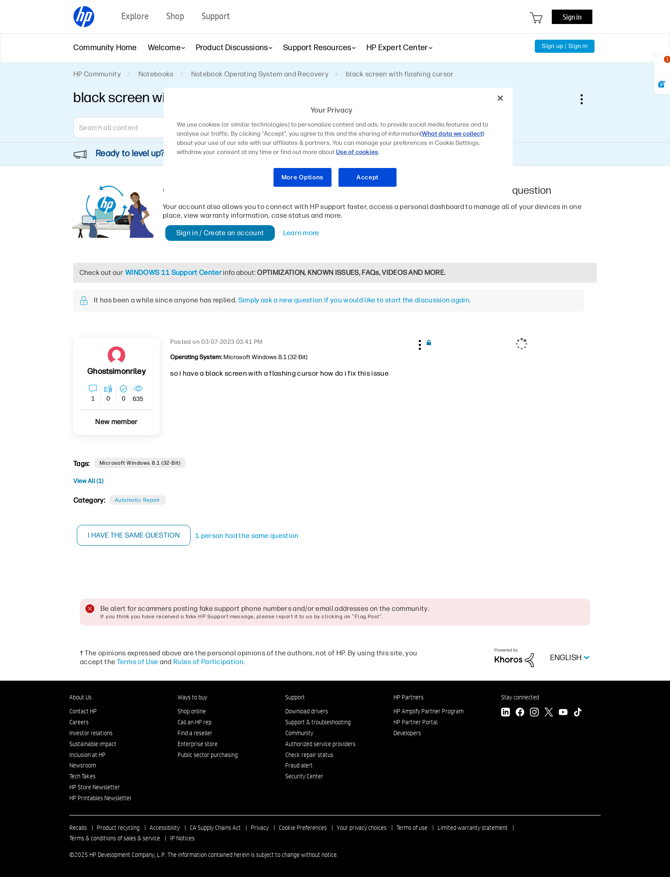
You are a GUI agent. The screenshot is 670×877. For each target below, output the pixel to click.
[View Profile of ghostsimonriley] (116, 371)
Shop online (192, 711)
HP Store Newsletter (94, 787)
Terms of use (412, 828)
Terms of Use (137, 662)
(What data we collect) (452, 133)
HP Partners (408, 697)
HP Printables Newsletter (100, 798)
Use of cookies (357, 152)
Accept (367, 177)
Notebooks (156, 74)
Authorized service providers (320, 744)
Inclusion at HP (87, 755)
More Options (302, 177)
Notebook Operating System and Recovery (259, 74)
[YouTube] (563, 713)
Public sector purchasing (208, 755)
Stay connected (520, 697)
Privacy (260, 828)
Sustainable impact (92, 744)
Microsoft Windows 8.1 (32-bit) (139, 463)
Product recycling (118, 828)
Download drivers (306, 711)
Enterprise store (198, 744)
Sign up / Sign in (565, 46)
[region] (338, 143)
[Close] (500, 98)
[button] (419, 343)
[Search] (136, 127)
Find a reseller (195, 733)
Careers (79, 722)
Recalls (78, 828)
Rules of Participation (208, 662)
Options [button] (586, 99)
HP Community (97, 74)
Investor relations (91, 733)
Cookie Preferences (303, 828)
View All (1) (88, 481)
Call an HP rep (195, 722)
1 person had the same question (247, 535)
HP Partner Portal (415, 722)
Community (299, 733)
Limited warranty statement (473, 828)
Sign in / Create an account (220, 233)
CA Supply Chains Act (215, 828)
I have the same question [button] (134, 535)
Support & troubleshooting (318, 722)
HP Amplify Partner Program (428, 711)
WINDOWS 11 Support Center (173, 272)
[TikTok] (577, 713)
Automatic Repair (138, 500)
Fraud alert (299, 765)
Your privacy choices (361, 828)
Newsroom (82, 765)
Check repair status (309, 755)
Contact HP (83, 711)
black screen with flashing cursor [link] (400, 74)
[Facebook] (520, 713)
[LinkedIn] (505, 713)
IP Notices (182, 838)
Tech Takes (82, 776)
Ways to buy (192, 697)
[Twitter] (548, 713)
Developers (407, 733)
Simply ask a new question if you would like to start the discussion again (353, 300)
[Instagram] (534, 713)
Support (295, 697)
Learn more (301, 233)
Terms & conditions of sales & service (114, 838)
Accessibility (165, 828)
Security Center (304, 776)
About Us (80, 697)
